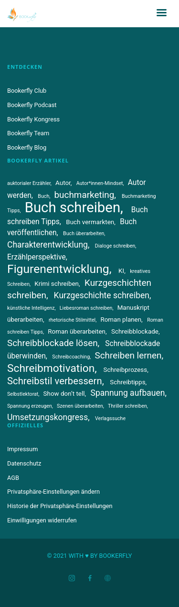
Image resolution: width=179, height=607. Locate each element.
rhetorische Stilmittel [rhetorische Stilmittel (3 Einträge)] (72, 320)
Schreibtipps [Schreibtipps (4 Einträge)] (127, 382)
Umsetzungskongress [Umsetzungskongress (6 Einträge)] (47, 417)
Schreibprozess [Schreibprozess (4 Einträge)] (125, 369)
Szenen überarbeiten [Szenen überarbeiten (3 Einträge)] (80, 406)
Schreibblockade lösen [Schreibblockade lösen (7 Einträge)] (52, 342)
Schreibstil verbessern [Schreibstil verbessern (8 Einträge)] (54, 381)
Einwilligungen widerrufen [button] (42, 520)
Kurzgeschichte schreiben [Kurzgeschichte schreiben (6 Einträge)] (101, 295)
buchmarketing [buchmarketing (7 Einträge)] (84, 194)
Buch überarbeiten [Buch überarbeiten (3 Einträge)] (83, 233)
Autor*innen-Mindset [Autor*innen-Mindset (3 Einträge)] (99, 183)
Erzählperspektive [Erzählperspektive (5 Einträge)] (36, 257)
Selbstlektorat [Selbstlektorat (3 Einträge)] (22, 394)
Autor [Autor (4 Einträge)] (63, 182)
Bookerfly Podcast (32, 104)
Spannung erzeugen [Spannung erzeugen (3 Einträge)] (29, 406)
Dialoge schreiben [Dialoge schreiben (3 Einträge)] (115, 246)
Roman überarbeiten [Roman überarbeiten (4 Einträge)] (76, 331)
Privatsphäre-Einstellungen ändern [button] (53, 491)
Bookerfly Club (26, 90)
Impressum (22, 449)
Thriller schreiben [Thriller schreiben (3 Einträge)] (127, 406)
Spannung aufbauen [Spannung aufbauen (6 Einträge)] (128, 393)
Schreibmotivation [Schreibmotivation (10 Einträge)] (51, 368)
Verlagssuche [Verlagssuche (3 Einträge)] (110, 418)
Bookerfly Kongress (33, 119)
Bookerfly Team (28, 133)
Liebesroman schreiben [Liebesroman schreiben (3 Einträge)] (86, 308)
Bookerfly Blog (26, 147)
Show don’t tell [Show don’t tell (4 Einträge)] (64, 393)
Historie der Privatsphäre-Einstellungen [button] (60, 505)
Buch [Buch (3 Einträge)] (43, 196)
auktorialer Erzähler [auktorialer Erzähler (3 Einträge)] (29, 183)
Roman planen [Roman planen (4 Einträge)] (120, 319)
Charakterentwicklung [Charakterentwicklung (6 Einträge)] (47, 244)
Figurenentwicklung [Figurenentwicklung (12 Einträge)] (58, 269)
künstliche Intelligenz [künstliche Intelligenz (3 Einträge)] (31, 308)
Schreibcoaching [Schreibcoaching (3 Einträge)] (71, 357)
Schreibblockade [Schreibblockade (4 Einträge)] (134, 331)
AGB (13, 477)
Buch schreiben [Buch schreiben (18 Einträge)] (72, 207)
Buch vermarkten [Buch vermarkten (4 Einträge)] (90, 222)
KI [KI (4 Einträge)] (121, 270)
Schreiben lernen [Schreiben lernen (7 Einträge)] (128, 355)
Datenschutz (24, 463)
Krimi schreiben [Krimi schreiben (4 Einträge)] (56, 283)
